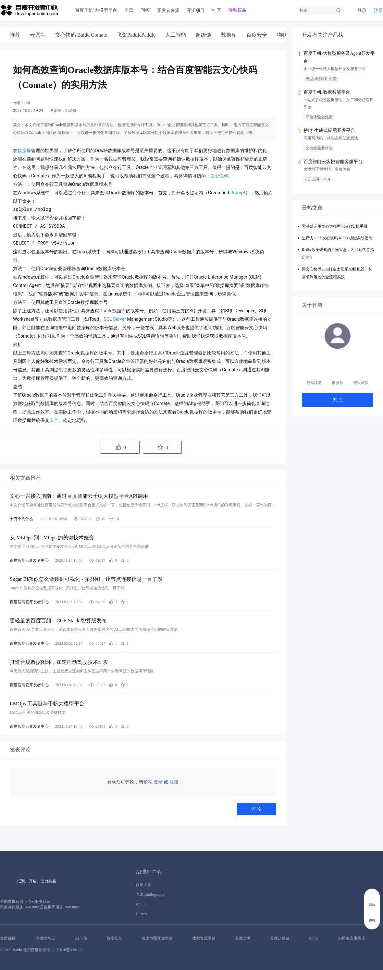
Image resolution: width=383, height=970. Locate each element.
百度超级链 (280, 938)
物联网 (284, 35)
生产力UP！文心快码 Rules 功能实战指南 (337, 238)
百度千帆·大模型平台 (96, 10)
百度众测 (243, 938)
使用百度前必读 (36, 950)
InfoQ (313, 938)
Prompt (237, 192)
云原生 (37, 35)
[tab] (15, 35)
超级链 (203, 35)
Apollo (141, 904)
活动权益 (237, 10)
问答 (145, 10)
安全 (53, 420)
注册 (378, 10)
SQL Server (115, 319)
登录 (361, 10)
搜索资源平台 (204, 938)
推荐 (15, 35)
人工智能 (175, 35)
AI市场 (81, 938)
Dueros (141, 914)
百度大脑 (143, 884)
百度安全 (256, 35)
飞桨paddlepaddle (150, 894)
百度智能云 (46, 938)
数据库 (229, 35)
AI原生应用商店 (351, 938)
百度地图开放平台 (157, 938)
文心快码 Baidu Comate (81, 35)
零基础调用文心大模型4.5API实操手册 (334, 226)
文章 (128, 10)
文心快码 (219, 175)
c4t (27, 103)
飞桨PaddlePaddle (136, 35)
